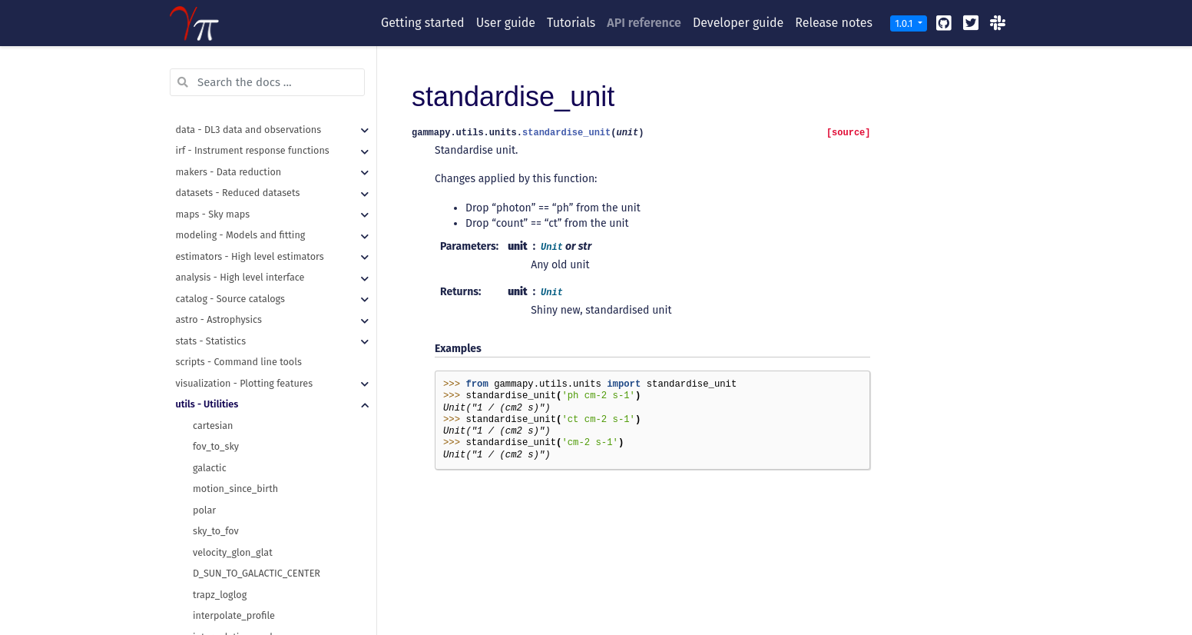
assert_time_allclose (238, 379)
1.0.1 (905, 23)
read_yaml (215, 168)
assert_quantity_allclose (246, 337)
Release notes (833, 22)
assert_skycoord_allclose (247, 358)
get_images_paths (232, 125)
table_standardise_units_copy (258, 295)
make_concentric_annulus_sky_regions (278, 62)
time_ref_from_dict (234, 506)
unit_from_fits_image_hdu (250, 591)
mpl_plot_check (228, 400)
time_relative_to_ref (237, 548)
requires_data (223, 421)
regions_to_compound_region (258, 104)
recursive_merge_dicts (241, 188)
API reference (644, 22)
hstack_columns (228, 231)
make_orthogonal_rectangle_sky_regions (282, 83)
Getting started (423, 22)
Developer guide (738, 22)
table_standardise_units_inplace (264, 315)
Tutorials (571, 22)
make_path (217, 146)
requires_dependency (240, 442)
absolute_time (224, 484)
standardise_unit (230, 569)
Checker (210, 464)
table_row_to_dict (232, 273)
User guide (505, 22)
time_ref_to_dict (228, 527)
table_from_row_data (239, 252)
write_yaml (216, 210)
